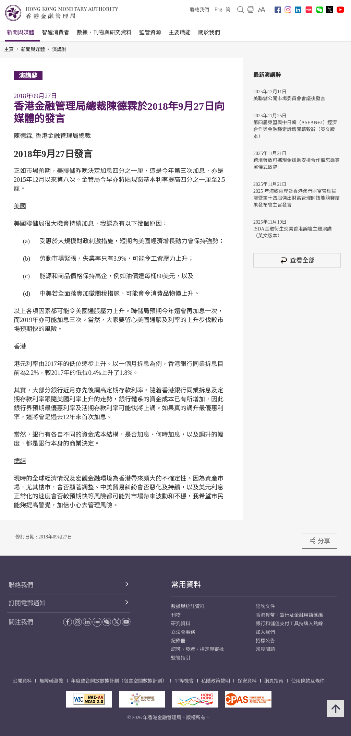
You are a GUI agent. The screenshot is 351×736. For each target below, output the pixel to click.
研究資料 (180, 623)
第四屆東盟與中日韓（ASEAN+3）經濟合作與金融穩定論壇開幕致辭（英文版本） (295, 129)
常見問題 (265, 649)
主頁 (9, 49)
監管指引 (180, 658)
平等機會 (184, 681)
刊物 (176, 615)
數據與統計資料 (188, 606)
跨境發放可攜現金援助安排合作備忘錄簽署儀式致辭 (296, 164)
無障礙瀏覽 (51, 681)
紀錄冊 (178, 640)
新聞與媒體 (20, 32)
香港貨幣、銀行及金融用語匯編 (289, 615)
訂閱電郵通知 (27, 603)
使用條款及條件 (308, 681)
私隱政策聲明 (215, 681)
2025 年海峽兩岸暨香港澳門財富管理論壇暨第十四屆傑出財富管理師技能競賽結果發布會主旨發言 (296, 198)
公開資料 (22, 681)
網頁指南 (273, 681)
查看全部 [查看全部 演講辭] (297, 260)
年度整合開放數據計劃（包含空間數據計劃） (119, 681)
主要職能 (180, 32)
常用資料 (186, 584)
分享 (319, 541)
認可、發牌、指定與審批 (197, 649)
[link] (262, 9)
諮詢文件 (265, 606)
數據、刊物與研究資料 (104, 32)
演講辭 (59, 49)
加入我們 (265, 632)
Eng (218, 9)
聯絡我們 (199, 9)
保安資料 (247, 681)
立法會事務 (183, 632)
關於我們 (209, 32)
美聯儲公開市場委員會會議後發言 (289, 98)
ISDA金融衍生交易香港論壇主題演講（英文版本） (292, 232)
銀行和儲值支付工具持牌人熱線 (289, 623)
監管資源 (150, 32)
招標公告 (265, 640)
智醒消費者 (55, 32)
